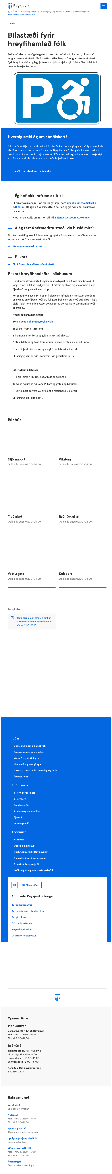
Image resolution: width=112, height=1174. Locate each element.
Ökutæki (68, 11)
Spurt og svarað (57, 1130)
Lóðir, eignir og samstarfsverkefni (33, 870)
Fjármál (18, 817)
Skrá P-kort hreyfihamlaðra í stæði (33, 264)
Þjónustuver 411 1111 (57, 1151)
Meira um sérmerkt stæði (28, 246)
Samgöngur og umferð (52, 11)
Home (9, 11)
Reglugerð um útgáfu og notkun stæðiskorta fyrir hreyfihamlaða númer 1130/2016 (33, 621)
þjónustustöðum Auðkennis (73, 217)
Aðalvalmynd (103, 6)
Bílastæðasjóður (82, 11)
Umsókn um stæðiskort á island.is (32, 171)
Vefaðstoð (57, 1107)
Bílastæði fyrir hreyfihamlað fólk (21, 14)
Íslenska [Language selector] (15, 885)
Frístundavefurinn (22, 923)
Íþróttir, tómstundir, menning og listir (35, 770)
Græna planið (21, 823)
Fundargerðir (21, 804)
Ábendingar (57, 1163)
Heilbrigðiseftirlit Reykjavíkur (31, 851)
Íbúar (15, 11)
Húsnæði (19, 839)
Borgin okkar (19, 917)
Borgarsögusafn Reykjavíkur (28, 910)
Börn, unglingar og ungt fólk (30, 745)
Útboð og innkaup (24, 845)
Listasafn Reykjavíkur (24, 935)
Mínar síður (32, 885)
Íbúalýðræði (21, 776)
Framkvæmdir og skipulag (29, 751)
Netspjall (57, 1118)
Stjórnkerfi (20, 798)
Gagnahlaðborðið (22, 929)
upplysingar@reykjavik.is (57, 1140)
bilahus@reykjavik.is (41, 321)
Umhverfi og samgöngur (30, 11)
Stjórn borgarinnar (24, 792)
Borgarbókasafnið (22, 904)
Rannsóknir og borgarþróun (30, 857)
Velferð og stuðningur (26, 758)
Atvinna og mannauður (27, 811)
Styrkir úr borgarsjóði (26, 864)
